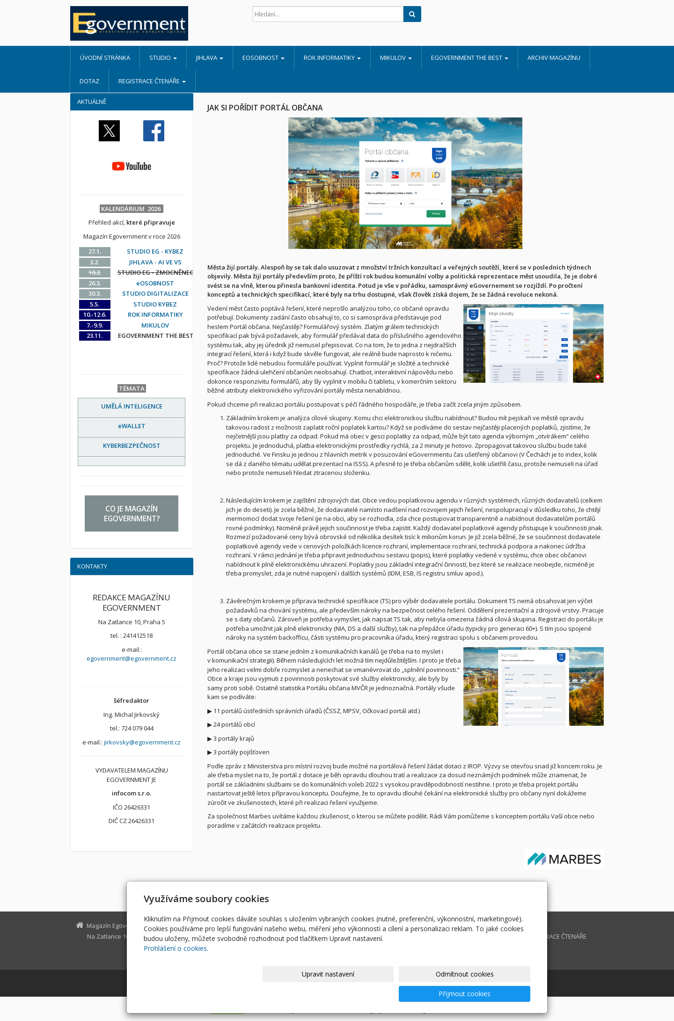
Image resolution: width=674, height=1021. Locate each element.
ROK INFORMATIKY (332, 57)
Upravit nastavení (341, 993)
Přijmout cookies (494, 993)
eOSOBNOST (263, 57)
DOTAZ (89, 81)
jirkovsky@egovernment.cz (142, 742)
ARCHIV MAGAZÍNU (553, 57)
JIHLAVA (209, 57)
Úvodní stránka (105, 57)
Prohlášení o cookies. (176, 967)
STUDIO (163, 57)
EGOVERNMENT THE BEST (469, 57)
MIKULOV (396, 57)
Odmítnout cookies (418, 993)
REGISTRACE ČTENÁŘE (152, 81)
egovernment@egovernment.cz (131, 658)
